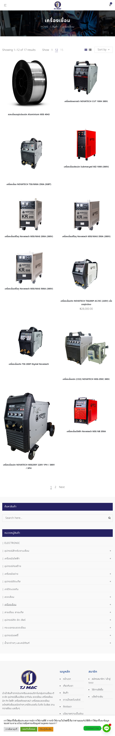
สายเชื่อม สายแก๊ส (14, 612)
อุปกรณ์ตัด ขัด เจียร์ (15, 620)
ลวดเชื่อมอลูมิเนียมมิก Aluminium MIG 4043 (29, 114)
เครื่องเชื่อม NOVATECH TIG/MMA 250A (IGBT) (28, 184)
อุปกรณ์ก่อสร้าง (12, 566)
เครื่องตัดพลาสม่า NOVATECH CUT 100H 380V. (86, 101)
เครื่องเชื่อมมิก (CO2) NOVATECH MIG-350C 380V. (86, 379)
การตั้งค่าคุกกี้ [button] (11, 729)
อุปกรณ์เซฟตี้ (11, 635)
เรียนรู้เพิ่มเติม (46, 729)
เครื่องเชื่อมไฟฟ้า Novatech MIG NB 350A (86, 431)
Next (62, 487)
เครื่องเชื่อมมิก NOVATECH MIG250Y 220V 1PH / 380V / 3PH (29, 466)
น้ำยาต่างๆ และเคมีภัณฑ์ (17, 643)
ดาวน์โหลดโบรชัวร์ (71, 700)
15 (61, 50)
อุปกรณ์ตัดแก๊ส (12, 581)
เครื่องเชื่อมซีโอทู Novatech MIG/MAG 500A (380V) (29, 288)
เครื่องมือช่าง (11, 574)
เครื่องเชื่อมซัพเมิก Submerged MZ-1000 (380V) (86, 166)
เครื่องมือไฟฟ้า (12, 558)
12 (56, 50)
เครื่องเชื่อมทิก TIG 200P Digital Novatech (29, 364)
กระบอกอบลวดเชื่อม (15, 627)
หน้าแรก (67, 679)
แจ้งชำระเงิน (97, 696)
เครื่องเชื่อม (10, 604)
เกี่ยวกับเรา (68, 686)
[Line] (107, 728)
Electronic (12, 543)
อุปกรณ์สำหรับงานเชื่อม (16, 551)
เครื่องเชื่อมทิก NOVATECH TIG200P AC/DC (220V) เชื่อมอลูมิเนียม (86, 302)
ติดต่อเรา (67, 706)
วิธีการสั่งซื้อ (97, 689)
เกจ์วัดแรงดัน (11, 589)
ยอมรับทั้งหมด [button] (28, 729)
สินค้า (55, 27)
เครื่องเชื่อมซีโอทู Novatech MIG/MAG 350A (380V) (86, 236)
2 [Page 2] (55, 487)
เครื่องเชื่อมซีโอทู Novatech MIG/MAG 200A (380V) (29, 236)
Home (44, 27)
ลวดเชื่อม (9, 597)
